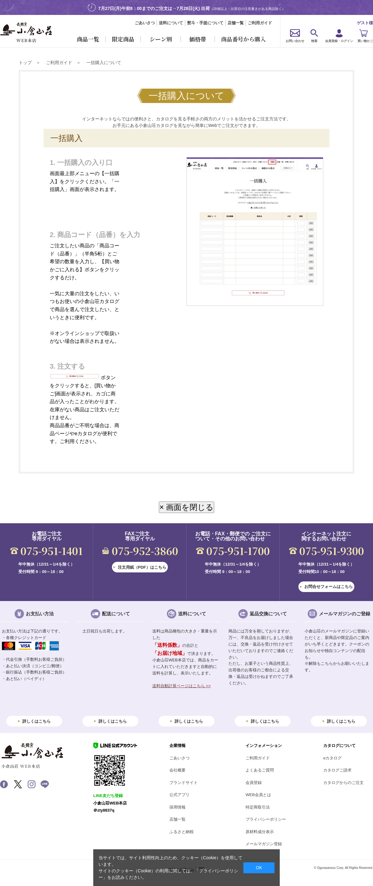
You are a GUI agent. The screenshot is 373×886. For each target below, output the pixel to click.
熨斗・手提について (205, 23)
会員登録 (254, 782)
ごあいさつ (145, 23)
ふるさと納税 (181, 831)
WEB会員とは (258, 794)
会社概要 (177, 770)
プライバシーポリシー (266, 819)
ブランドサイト (183, 782)
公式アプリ (179, 794)
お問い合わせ (295, 41)
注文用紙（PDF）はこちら (142, 567)
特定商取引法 (258, 807)
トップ (25, 62)
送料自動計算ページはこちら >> (181, 685)
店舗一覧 (236, 23)
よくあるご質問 (260, 770)
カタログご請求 (337, 770)
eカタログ (332, 758)
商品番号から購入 (243, 39)
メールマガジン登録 (264, 844)
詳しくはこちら (36, 721)
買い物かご (365, 41)
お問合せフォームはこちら (328, 586)
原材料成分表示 (260, 831)
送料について (171, 23)
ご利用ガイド (260, 23)
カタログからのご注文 (343, 782)
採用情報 (177, 807)
